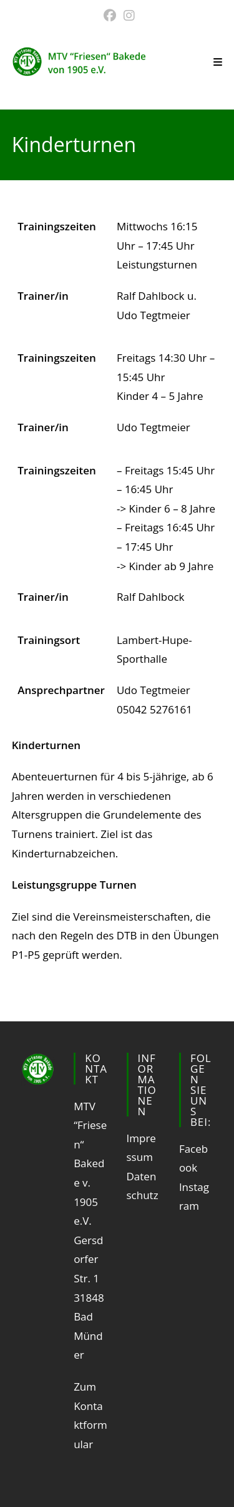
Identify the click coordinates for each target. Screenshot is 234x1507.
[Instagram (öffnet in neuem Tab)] (127, 15)
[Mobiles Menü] (217, 62)
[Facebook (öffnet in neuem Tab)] (110, 15)
